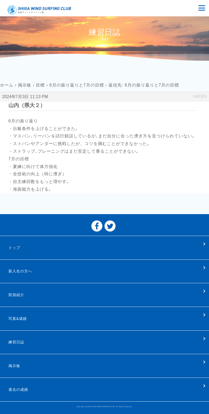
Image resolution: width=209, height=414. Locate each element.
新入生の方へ (20, 271)
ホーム (6, 85)
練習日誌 (16, 342)
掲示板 (24, 85)
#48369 (200, 96)
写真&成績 (17, 318)
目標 (40, 85)
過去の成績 (18, 389)
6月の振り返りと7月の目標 (76, 85)
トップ (14, 247)
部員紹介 (16, 295)
